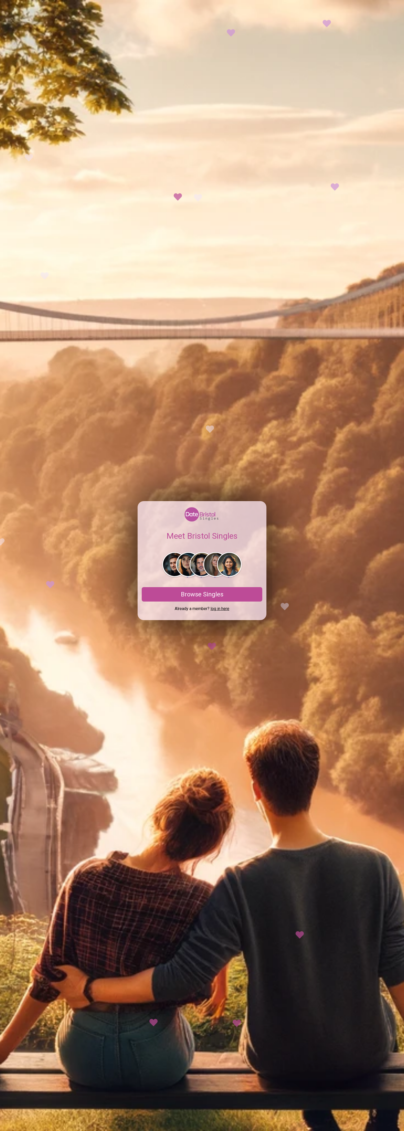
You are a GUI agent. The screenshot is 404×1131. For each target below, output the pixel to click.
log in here (220, 608)
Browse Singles (202, 594)
